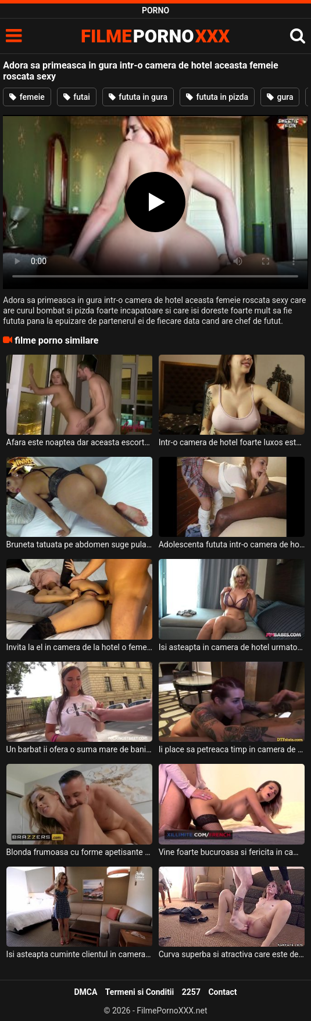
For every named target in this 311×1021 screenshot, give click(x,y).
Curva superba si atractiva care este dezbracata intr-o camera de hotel (232, 954)
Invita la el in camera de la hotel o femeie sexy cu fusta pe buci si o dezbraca (79, 647)
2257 (191, 992)
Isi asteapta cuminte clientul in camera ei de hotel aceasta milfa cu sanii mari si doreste (79, 954)
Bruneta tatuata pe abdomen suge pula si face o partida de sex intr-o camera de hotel (79, 544)
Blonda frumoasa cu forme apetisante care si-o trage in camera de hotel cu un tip (79, 852)
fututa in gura (138, 97)
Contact (222, 992)
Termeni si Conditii (139, 992)
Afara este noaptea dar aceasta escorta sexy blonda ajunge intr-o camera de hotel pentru (79, 442)
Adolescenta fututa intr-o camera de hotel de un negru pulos (232, 544)
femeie (27, 97)
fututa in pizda (217, 97)
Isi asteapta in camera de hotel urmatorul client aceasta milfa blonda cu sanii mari (232, 647)
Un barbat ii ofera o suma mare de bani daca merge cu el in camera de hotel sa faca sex (79, 749)
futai (76, 97)
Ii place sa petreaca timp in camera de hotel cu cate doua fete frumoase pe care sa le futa (232, 749)
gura (280, 97)
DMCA (85, 992)
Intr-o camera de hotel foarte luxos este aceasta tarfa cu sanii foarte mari (232, 442)
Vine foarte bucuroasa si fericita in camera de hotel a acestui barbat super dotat (232, 852)
